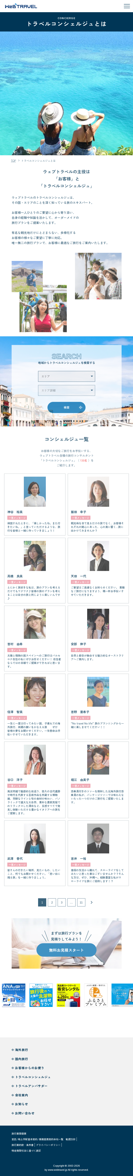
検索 (66, 410)
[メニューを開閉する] (127, 6)
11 (81, 905)
